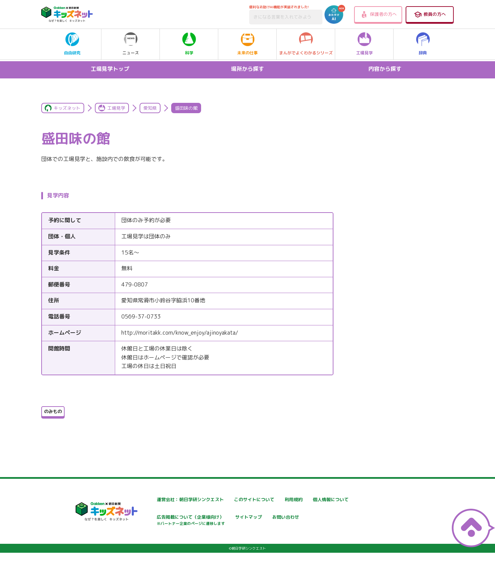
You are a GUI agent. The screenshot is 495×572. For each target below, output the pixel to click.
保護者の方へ (378, 14)
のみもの (53, 411)
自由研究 (72, 44)
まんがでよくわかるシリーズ (306, 44)
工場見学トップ (110, 69)
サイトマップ (314, 518)
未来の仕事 (247, 44)
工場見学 (364, 44)
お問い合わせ (149, 542)
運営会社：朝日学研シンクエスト (171, 499)
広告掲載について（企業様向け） (254, 521)
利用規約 (310, 499)
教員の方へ (430, 14)
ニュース (130, 44)
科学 (189, 44)
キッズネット (67, 108)
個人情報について (154, 518)
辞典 (423, 44)
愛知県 (150, 108)
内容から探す (385, 69)
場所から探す (247, 69)
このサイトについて (239, 499)
